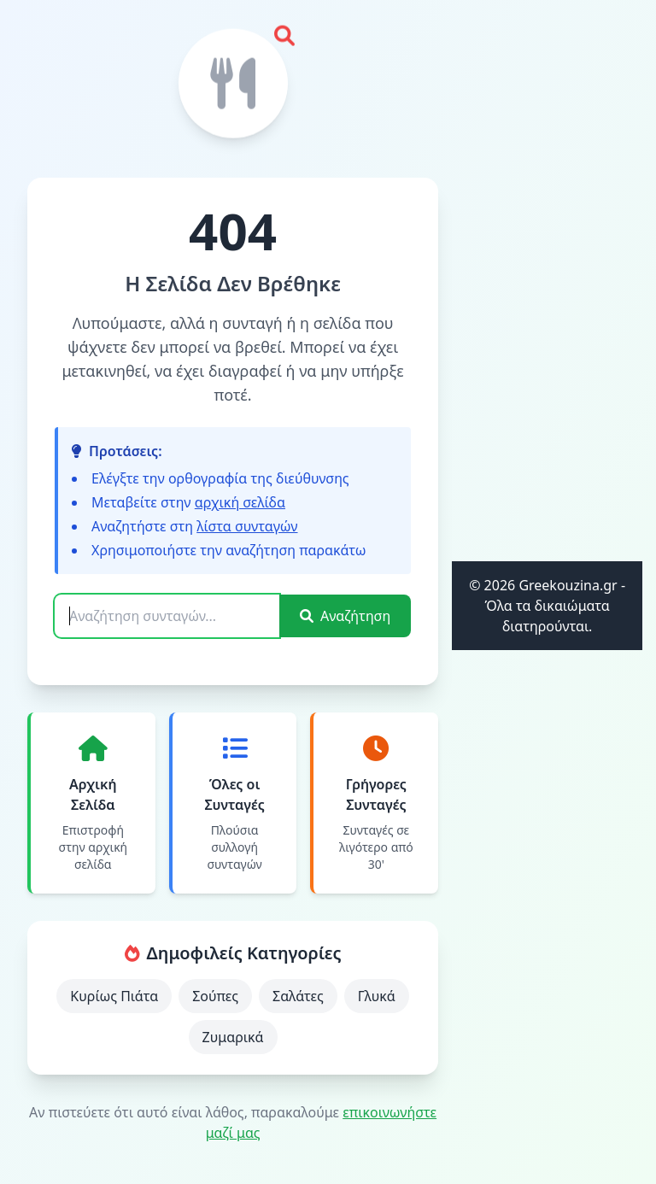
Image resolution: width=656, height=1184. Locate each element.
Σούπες (215, 996)
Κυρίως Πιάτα (114, 996)
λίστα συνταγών (246, 526)
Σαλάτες (298, 996)
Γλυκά (376, 996)
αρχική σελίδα (240, 502)
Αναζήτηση (345, 616)
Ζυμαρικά (233, 1037)
